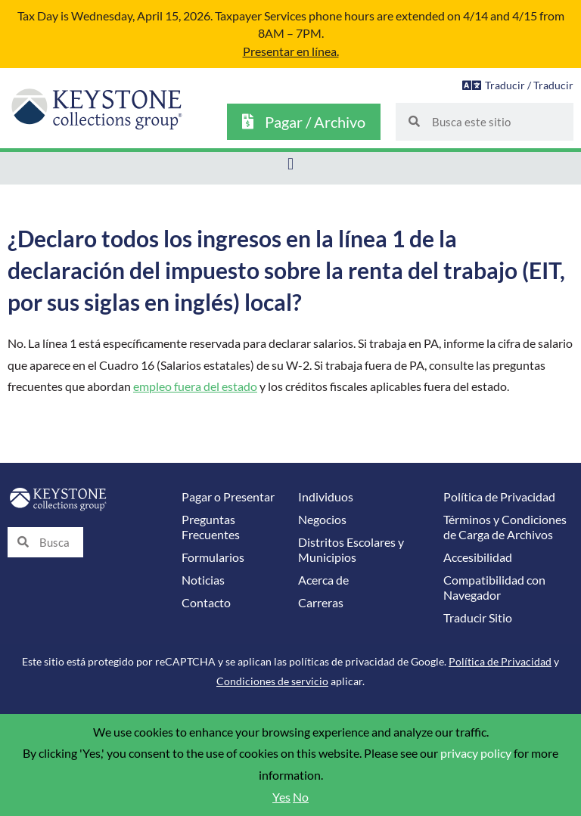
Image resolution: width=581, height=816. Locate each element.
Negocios (322, 519)
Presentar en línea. (291, 51)
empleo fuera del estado (195, 386)
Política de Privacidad (499, 497)
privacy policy (475, 753)
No (301, 797)
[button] (290, 164)
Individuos (325, 497)
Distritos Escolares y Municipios (351, 549)
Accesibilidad (477, 557)
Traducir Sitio (477, 618)
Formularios (213, 557)
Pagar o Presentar (228, 497)
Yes (281, 797)
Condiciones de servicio (272, 681)
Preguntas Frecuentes (211, 527)
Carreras (320, 603)
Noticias (203, 580)
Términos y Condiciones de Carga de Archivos (505, 527)
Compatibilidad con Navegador (494, 587)
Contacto (206, 603)
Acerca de (323, 580)
